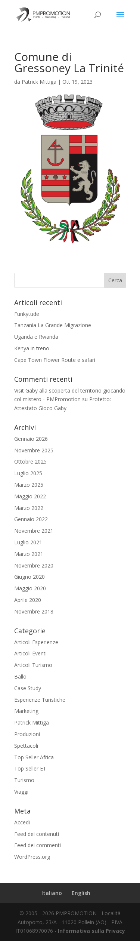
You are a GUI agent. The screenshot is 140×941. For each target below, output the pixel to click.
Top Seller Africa (34, 757)
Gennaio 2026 (31, 438)
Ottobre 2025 (30, 461)
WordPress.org (32, 856)
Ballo (20, 676)
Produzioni (27, 734)
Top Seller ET (30, 768)
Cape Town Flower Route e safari (54, 359)
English (81, 893)
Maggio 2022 (30, 496)
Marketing (26, 710)
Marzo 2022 (28, 507)
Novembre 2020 (33, 565)
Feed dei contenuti (36, 833)
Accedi (22, 822)
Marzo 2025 (28, 484)
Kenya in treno (31, 348)
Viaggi (21, 791)
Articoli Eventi (30, 653)
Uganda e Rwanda (36, 336)
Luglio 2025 (28, 473)
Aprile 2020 (27, 599)
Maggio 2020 (30, 588)
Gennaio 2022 (31, 519)
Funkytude (26, 313)
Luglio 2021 (28, 542)
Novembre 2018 (33, 611)
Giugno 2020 (29, 576)
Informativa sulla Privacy (91, 930)
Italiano (51, 893)
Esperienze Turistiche (39, 699)
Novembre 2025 (33, 450)
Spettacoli (26, 745)
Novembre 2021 (33, 530)
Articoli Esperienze (36, 642)
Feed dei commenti (37, 845)
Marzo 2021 (28, 553)
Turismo (24, 780)
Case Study (27, 688)
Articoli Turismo (33, 664)
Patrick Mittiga (39, 81)
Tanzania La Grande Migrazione (52, 325)
